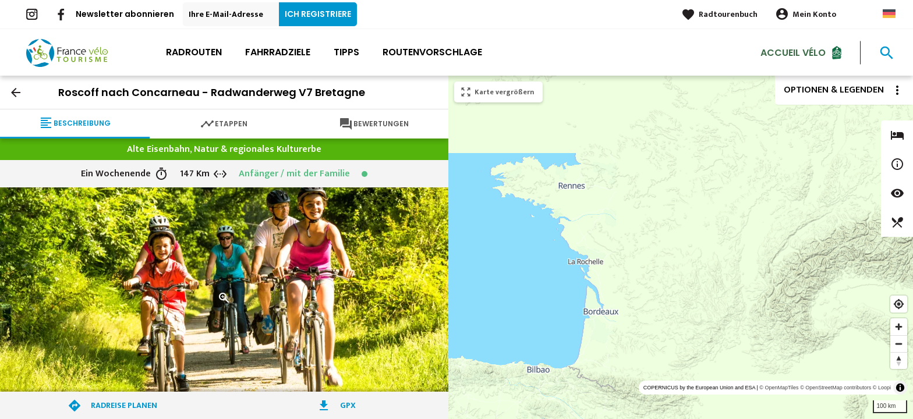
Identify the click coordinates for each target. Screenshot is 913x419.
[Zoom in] (898, 326)
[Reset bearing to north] (898, 360)
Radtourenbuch (728, 14)
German (889, 13)
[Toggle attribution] (900, 388)
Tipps (346, 52)
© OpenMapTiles (778, 387)
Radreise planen (124, 405)
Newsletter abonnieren (125, 14)
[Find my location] (898, 304)
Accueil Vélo (793, 52)
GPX (348, 405)
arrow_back (16, 93)
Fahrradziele (277, 52)
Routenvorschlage (432, 52)
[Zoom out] (898, 343)
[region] (680, 247)
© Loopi (882, 387)
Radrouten (194, 52)
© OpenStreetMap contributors (835, 387)
